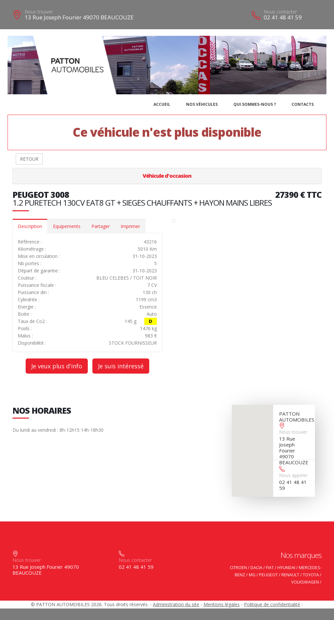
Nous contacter (280, 12)
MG (252, 575)
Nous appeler (293, 475)
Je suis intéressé (121, 366)
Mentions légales (221, 604)
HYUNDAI (286, 567)
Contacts (303, 104)
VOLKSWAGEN (305, 582)
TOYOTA (311, 575)
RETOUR (29, 159)
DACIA (256, 567)
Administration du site (176, 604)
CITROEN (238, 567)
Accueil (162, 104)
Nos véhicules (202, 104)
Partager (100, 226)
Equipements (67, 226)
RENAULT (290, 575)
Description (30, 226)
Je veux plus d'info (56, 366)
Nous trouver (39, 12)
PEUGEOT (268, 575)
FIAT (270, 567)
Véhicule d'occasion (167, 175)
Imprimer (130, 226)
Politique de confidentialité (272, 604)
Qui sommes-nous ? (254, 104)
